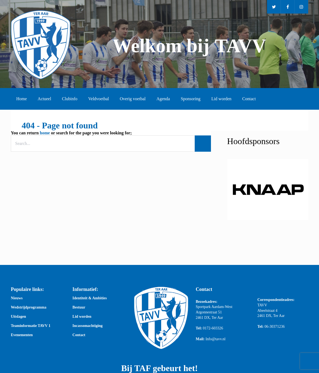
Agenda (163, 98)
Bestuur (79, 307)
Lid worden (221, 98)
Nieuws (17, 298)
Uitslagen (18, 317)
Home (21, 98)
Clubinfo (69, 98)
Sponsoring (190, 98)
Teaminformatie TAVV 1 (30, 326)
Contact (249, 98)
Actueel (44, 98)
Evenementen (22, 335)
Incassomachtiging (88, 326)
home (45, 133)
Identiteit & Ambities (90, 298)
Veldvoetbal (98, 98)
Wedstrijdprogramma (28, 307)
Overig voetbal (133, 98)
